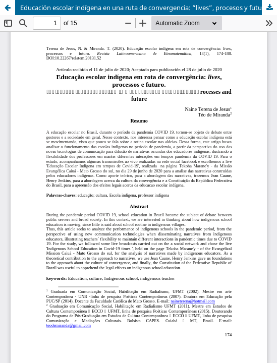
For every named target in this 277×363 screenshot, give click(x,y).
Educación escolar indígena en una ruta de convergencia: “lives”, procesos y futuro (144, 7)
